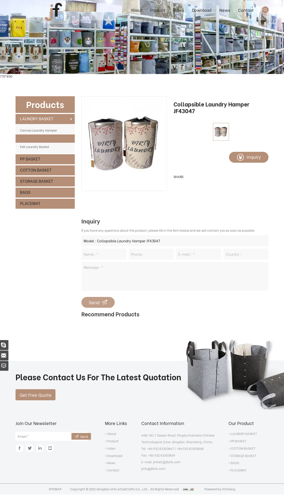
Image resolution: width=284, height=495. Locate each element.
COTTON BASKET (36, 170)
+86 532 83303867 (160, 449)
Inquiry (254, 157)
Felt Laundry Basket (34, 146)
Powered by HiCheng (220, 489)
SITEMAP (54, 489)
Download (201, 10)
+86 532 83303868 (190, 449)
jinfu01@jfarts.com (167, 462)
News (224, 10)
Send (84, 437)
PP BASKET (30, 159)
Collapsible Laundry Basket (40, 138)
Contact (245, 10)
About (136, 10)
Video (178, 10)
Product (157, 10)
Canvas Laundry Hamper (38, 130)
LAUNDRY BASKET (36, 118)
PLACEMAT (30, 203)
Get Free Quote (35, 395)
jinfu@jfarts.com (153, 469)
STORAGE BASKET (36, 181)
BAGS (25, 192)
